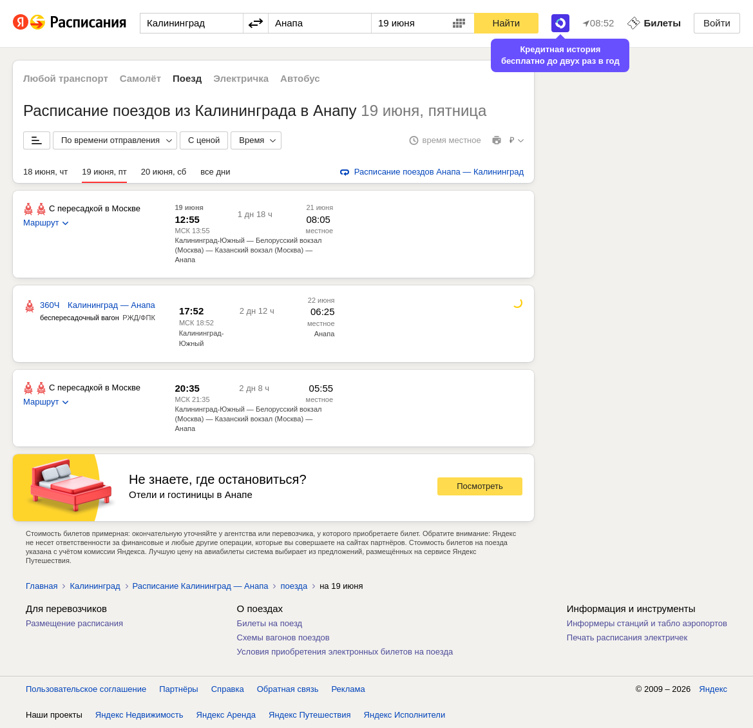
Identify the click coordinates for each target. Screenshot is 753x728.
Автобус (300, 78)
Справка (227, 689)
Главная (41, 586)
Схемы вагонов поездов (283, 637)
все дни (215, 172)
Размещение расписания (74, 623)
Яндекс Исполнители (405, 715)
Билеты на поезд (270, 623)
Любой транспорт (65, 78)
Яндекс (713, 689)
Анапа (324, 334)
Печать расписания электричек (627, 637)
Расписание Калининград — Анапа (201, 586)
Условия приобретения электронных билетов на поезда (345, 651)
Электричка (241, 78)
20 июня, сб (163, 172)
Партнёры (178, 689)
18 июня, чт (45, 172)
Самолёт (140, 78)
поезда (293, 586)
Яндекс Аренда (226, 715)
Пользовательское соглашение (86, 689)
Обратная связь (288, 689)
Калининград (95, 586)
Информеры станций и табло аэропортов (647, 623)
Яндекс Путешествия (310, 715)
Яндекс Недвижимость (139, 715)
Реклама (348, 689)
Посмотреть (480, 486)
